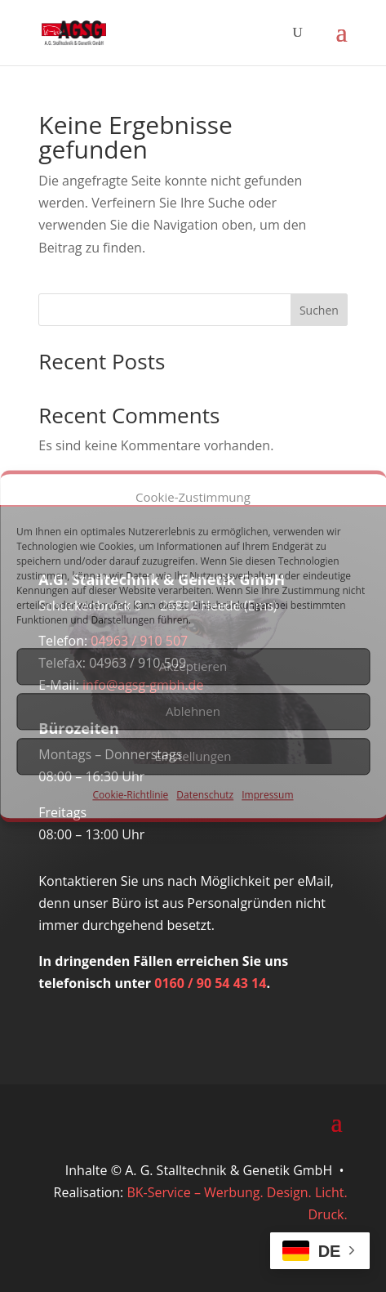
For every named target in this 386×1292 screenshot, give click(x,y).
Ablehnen (193, 712)
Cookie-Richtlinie (130, 795)
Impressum (267, 795)
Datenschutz (204, 795)
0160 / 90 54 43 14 (210, 983)
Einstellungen (193, 757)
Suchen (319, 310)
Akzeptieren (193, 667)
